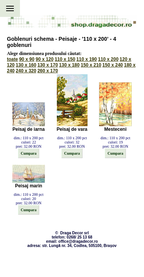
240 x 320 (26, 70)
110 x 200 (108, 59)
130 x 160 (26, 65)
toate (12, 59)
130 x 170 (47, 65)
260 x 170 (47, 70)
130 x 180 (69, 65)
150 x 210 (91, 65)
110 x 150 (65, 59)
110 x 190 (86, 59)
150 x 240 (113, 65)
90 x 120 (45, 59)
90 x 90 (27, 59)
